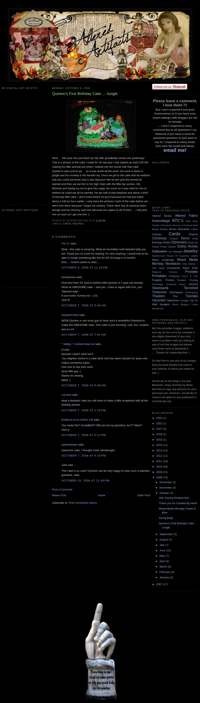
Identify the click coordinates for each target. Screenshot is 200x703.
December (166, 482)
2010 (159, 466)
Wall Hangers (161, 304)
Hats (170, 252)
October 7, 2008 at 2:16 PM (83, 410)
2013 (159, 450)
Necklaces (172, 263)
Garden (172, 246)
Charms (193, 234)
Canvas (156, 234)
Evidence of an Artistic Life (77, 419)
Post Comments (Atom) (83, 502)
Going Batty (166, 518)
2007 (159, 584)
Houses (177, 251)
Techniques (176, 292)
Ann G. (65, 243)
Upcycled (158, 300)
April (163, 561)
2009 (159, 472)
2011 (159, 461)
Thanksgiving (191, 292)
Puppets (157, 280)
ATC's (177, 220)
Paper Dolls (190, 268)
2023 (159, 418)
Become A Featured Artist (185, 225)
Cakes (67, 224)
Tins (175, 296)
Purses (169, 280)
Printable (191, 271)
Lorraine (66, 394)
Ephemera (178, 242)
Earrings (157, 242)
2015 (159, 439)
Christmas (159, 238)
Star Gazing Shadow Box (174, 497)
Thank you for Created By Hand (178, 503)
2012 (159, 455)
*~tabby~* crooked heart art (78, 344)
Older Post (143, 495)
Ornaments (173, 268)
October (165, 493)
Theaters (158, 296)
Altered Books (162, 215)
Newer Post (59, 495)
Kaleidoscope (158, 256)
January (165, 577)
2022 (159, 423)
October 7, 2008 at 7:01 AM (83, 334)
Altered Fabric (186, 215)
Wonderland (158, 309)
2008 (159, 477)
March (164, 566)
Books (155, 229)
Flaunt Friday (159, 246)
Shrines (193, 284)
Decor (185, 238)
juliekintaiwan (69, 444)
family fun (193, 242)
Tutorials (192, 296)
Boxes (173, 229)
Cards (174, 233)
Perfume (173, 272)
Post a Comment (62, 489)
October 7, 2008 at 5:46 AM (83, 305)
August (164, 539)
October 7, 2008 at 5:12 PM (83, 435)
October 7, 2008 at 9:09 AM (83, 385)
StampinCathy (70, 314)
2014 (159, 445)
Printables (159, 276)
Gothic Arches (187, 246)
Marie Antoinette (163, 259)
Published (174, 276)
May (162, 555)
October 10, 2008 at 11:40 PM (85, 480)
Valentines (173, 300)
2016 (159, 434)
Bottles (164, 229)
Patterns (156, 272)
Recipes (78, 224)
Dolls (195, 238)
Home (101, 495)
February (165, 572)
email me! (175, 150)
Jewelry (190, 251)
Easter (167, 242)
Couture (174, 238)
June (163, 550)
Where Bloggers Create (185, 304)
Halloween (159, 251)
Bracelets (183, 229)
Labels (194, 255)
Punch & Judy (190, 276)
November (166, 487)
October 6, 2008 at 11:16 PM (84, 267)
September (167, 534)
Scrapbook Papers (176, 284)
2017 (159, 428)
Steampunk (160, 288)
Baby (188, 221)
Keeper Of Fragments (178, 256)
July (162, 545)
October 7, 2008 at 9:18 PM (83, 455)
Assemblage (161, 221)
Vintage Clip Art (189, 300)
